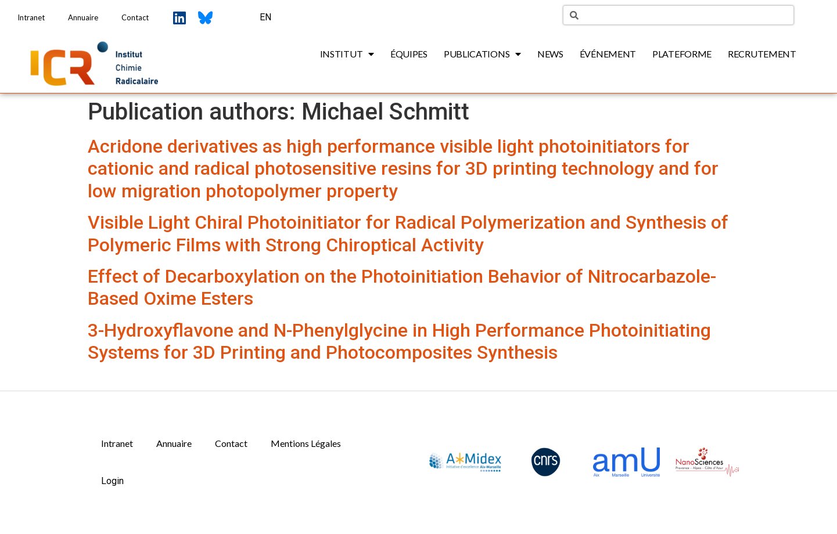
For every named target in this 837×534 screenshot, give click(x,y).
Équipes (409, 53)
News (550, 53)
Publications (482, 54)
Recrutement (762, 53)
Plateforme (682, 53)
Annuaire (83, 17)
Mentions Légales (306, 443)
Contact (135, 17)
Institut (347, 54)
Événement (608, 53)
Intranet (31, 17)
